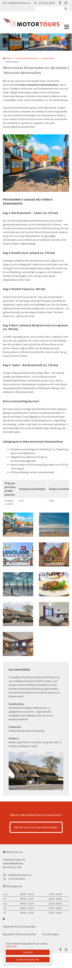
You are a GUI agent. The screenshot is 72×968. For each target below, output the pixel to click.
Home (9, 58)
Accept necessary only (27, 959)
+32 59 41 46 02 (44, 3)
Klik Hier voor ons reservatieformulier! (36, 827)
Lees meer (11, 946)
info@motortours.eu (17, 3)
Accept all (28, 952)
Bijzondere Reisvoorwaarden (19, 934)
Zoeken (66, 8)
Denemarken (47, 58)
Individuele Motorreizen (26, 58)
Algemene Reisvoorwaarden (19, 926)
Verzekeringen (50, 934)
